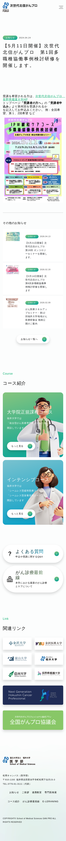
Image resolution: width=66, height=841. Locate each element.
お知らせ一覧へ (34, 339)
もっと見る (21, 446)
